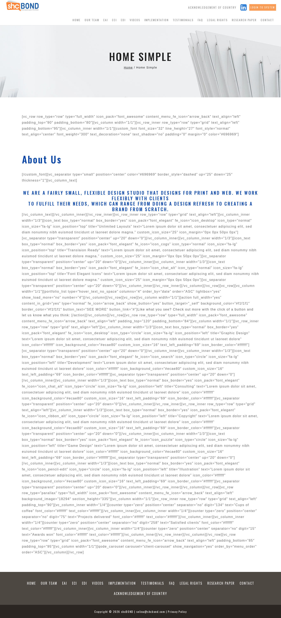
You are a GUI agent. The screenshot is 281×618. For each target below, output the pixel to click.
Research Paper (244, 20)
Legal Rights (217, 20)
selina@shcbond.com (150, 611)
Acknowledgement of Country (212, 7)
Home (76, 20)
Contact (267, 20)
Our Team (92, 20)
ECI (114, 20)
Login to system (263, 7)
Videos (135, 20)
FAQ (200, 20)
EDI (123, 20)
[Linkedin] (243, 7)
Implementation (156, 20)
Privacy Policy (177, 611)
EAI (105, 20)
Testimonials (183, 20)
